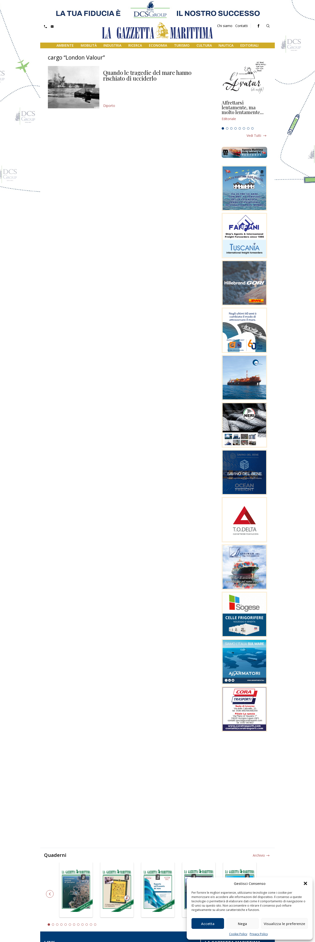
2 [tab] (227, 128)
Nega (242, 923)
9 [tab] (82, 924)
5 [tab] (240, 128)
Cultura (204, 45)
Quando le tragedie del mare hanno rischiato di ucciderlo (147, 75)
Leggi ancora (244, 112)
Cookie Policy (238, 934)
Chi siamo (224, 25)
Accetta (207, 923)
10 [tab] (86, 924)
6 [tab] (244, 128)
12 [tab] (95, 924)
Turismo (182, 45)
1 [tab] (223, 128)
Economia (158, 45)
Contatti (241, 25)
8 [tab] (252, 128)
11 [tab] (91, 924)
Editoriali (249, 45)
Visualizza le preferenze (284, 923)
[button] (305, 883)
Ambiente (65, 45)
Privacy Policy (259, 934)
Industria (112, 45)
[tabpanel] (244, 112)
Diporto (109, 105)
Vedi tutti (254, 135)
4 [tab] (235, 128)
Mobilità (89, 45)
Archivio (259, 855)
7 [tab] (248, 128)
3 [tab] (231, 128)
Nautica (226, 45)
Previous (50, 894)
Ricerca (135, 45)
